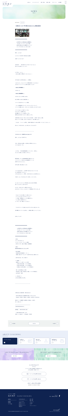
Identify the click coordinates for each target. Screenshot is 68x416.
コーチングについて (35, 2)
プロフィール (54, 2)
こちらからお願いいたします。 (20, 277)
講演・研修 (43, 2)
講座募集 (9, 401)
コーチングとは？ (21, 401)
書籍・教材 (48, 2)
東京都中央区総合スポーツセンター (21, 248)
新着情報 (9, 402)
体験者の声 (20, 406)
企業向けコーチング (22, 402)
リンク (31, 404)
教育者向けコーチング (22, 405)
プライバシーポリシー (33, 405)
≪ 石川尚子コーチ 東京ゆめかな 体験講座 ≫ (24, 228)
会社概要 (59, 2)
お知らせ (28, 2)
